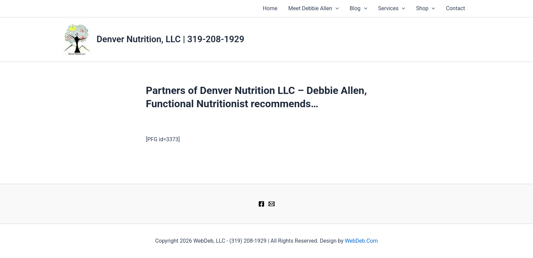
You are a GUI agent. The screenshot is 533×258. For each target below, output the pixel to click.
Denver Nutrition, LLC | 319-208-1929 (170, 39)
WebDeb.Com (361, 241)
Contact (455, 8)
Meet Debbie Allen (313, 8)
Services (391, 8)
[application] (335, 8)
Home (270, 8)
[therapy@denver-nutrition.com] (272, 204)
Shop (425, 8)
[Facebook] (261, 204)
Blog (358, 8)
